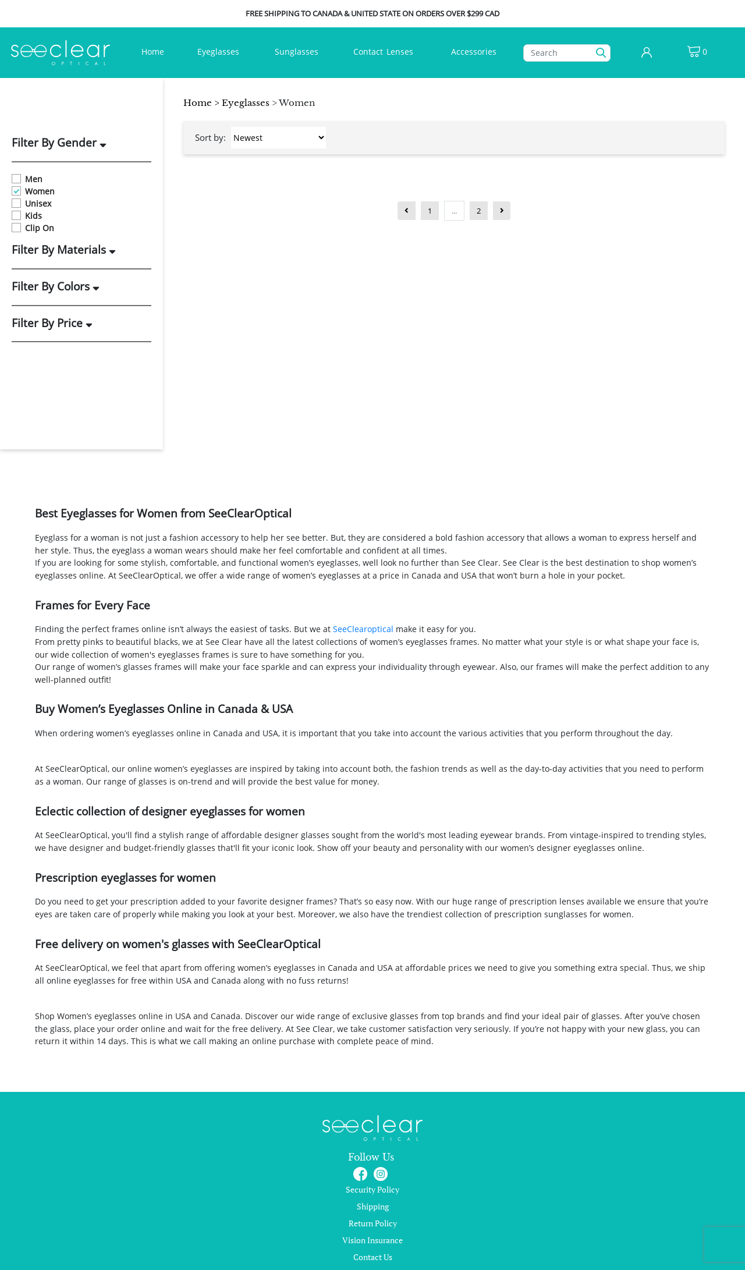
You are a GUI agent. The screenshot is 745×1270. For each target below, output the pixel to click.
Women (33, 191)
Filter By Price (52, 324)
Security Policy (372, 1189)
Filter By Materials (64, 250)
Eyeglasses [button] (219, 51)
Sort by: (210, 137)
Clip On (33, 227)
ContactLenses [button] (384, 51)
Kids (27, 215)
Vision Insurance (372, 1240)
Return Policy (373, 1223)
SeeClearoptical (363, 628)
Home (155, 51)
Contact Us (372, 1256)
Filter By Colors (56, 287)
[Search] (567, 53)
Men (27, 179)
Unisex (31, 203)
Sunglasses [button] (298, 51)
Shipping (373, 1206)
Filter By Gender (59, 143)
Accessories (473, 51)
